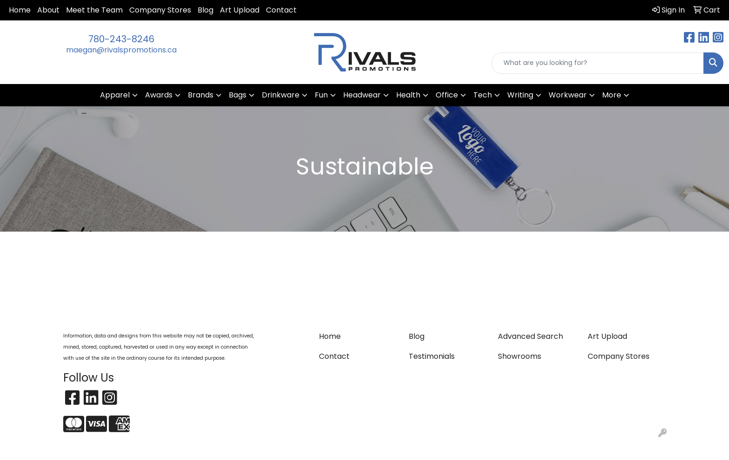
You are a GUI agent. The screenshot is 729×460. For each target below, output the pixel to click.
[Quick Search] (597, 63)
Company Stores (160, 10)
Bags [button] (237, 95)
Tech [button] (482, 95)
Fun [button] (321, 95)
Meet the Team (94, 10)
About (48, 10)
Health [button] (408, 95)
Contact (281, 10)
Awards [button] (158, 95)
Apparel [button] (115, 95)
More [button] (611, 95)
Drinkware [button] (280, 95)
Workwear (568, 95)
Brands (200, 95)
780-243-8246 (121, 38)
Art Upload (239, 10)
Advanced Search (530, 336)
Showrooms (519, 356)
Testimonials (432, 356)
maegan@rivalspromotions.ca (121, 50)
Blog (205, 10)
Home (20, 10)
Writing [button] (520, 95)
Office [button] (447, 95)
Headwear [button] (362, 95)
